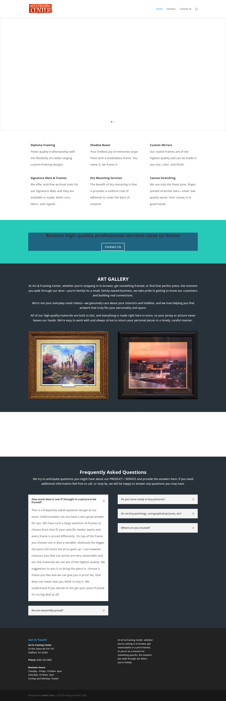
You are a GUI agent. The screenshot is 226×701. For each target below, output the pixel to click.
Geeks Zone (48, 695)
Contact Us (185, 9)
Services (171, 9)
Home (159, 9)
